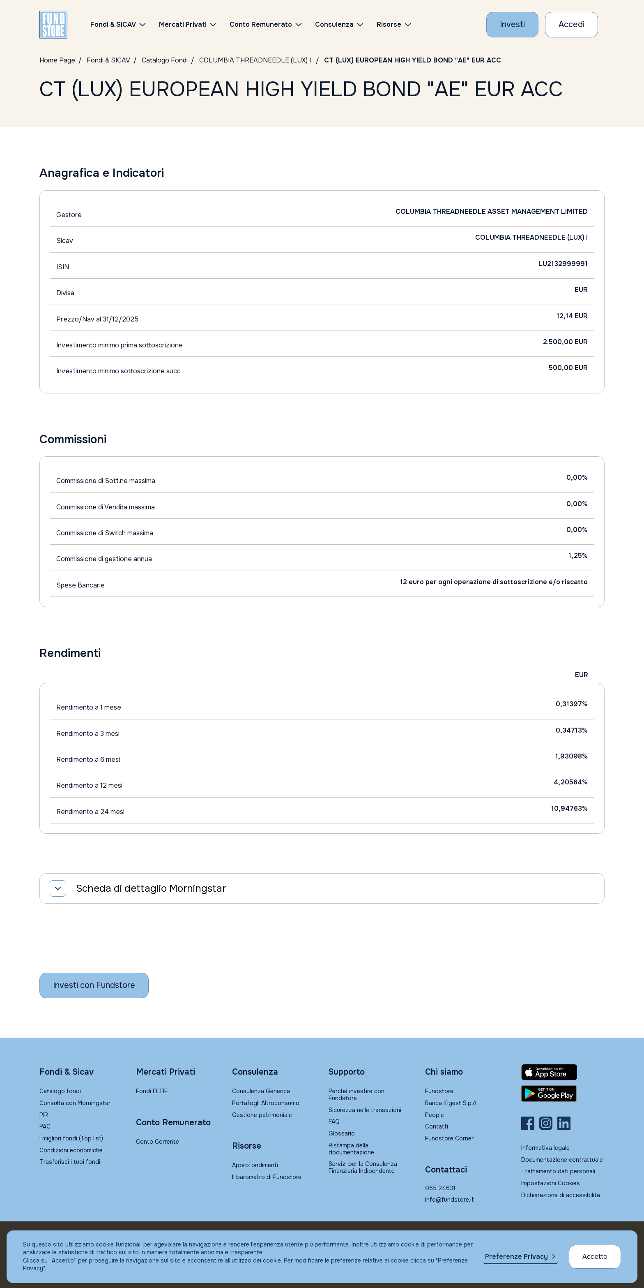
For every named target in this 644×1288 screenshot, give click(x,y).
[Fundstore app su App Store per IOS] (563, 1072)
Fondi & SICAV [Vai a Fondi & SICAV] (108, 60)
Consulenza (334, 24)
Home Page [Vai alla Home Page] (57, 60)
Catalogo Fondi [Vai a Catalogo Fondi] (165, 60)
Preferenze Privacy (516, 1256)
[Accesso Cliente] (571, 24)
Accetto (594, 1256)
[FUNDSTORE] (53, 25)
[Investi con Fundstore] (512, 24)
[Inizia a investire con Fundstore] (94, 985)
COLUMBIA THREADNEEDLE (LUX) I (255, 60)
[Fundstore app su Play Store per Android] (563, 1093)
